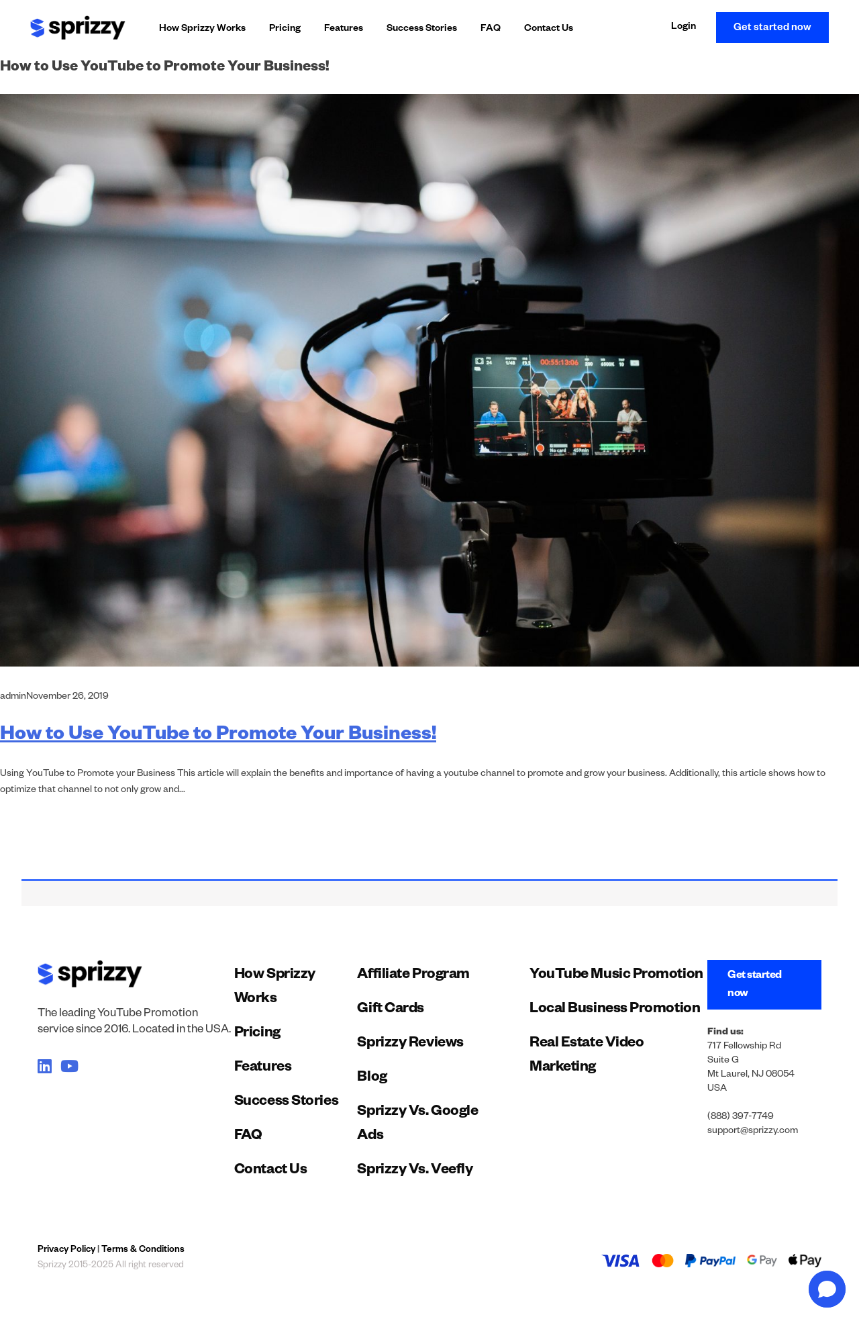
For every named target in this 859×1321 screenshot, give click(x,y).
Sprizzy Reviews (410, 1044)
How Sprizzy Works (202, 29)
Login (683, 27)
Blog (372, 1079)
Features (343, 29)
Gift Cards (390, 1010)
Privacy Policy (66, 1251)
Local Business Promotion (614, 1010)
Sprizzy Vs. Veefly (414, 1171)
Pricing (285, 29)
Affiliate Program (413, 976)
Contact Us (548, 29)
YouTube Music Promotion (616, 976)
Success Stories (422, 29)
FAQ (491, 29)
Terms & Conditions (143, 1251)
